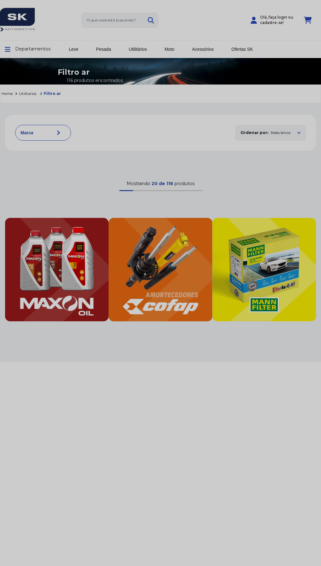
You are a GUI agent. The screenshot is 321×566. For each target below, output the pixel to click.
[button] (29, 49)
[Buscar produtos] (151, 20)
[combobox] (119, 20)
